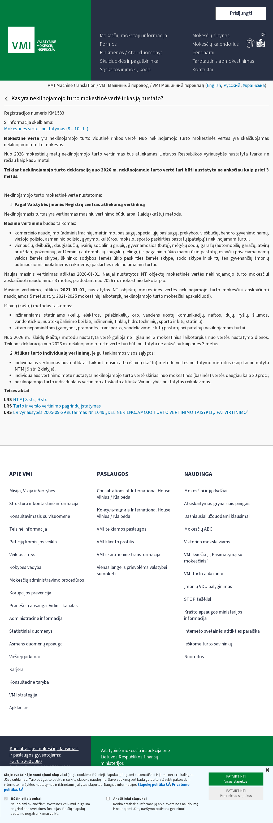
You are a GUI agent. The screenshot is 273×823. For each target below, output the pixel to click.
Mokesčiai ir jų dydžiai (205, 491)
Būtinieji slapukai (22, 798)
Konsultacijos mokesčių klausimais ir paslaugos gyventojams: (44, 751)
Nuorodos (194, 656)
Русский (231, 85)
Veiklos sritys (22, 554)
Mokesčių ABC (198, 529)
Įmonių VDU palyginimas (208, 586)
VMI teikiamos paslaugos (121, 529)
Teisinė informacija (28, 529)
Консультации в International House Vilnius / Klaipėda (133, 513)
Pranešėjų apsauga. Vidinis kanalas (43, 605)
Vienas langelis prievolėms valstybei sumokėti (132, 570)
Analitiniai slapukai (126, 798)
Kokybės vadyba (25, 567)
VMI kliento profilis (115, 542)
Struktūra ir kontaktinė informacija (43, 503)
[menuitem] (133, 35)
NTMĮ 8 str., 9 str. (30, 399)
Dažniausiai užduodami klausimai (217, 516)
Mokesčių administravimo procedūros (46, 580)
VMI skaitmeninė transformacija (128, 554)
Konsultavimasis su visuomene (39, 516)
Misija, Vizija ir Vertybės (32, 491)
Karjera (16, 669)
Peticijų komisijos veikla (33, 542)
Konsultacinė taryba (29, 682)
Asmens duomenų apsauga (36, 644)
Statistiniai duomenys (31, 631)
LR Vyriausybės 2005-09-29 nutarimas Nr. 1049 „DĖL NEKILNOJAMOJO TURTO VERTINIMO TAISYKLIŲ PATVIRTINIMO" (131, 412)
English (214, 85)
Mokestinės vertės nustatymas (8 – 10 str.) (46, 128)
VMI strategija (23, 695)
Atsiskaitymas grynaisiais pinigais (217, 503)
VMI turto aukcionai (203, 573)
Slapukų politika (151, 784)
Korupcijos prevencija (30, 593)
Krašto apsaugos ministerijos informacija (213, 615)
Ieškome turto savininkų (208, 644)
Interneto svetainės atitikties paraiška (222, 631)
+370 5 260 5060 (26, 761)
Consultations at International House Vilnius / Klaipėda (133, 494)
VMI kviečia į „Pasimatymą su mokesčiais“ (213, 557)
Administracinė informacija (36, 618)
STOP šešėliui (197, 599)
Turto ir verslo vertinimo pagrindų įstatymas (57, 406)
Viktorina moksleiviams (207, 542)
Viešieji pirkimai (24, 656)
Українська (254, 85)
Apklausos (19, 707)
